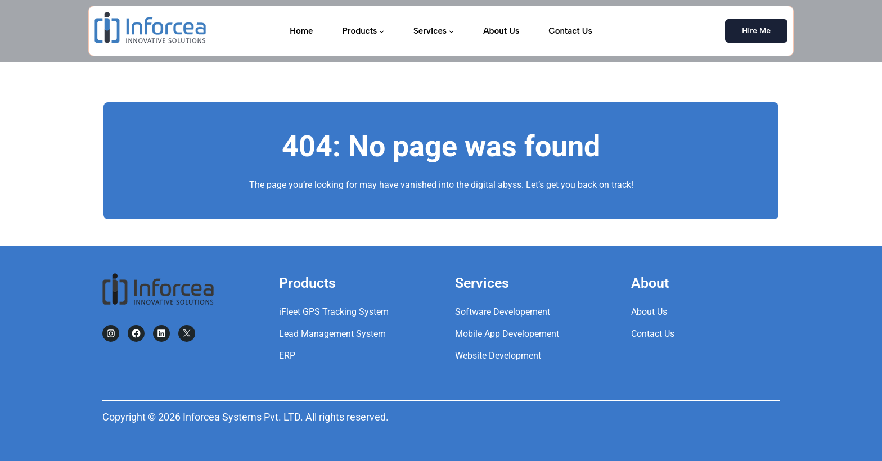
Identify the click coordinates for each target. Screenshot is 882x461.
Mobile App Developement (507, 333)
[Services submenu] (451, 30)
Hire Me (756, 30)
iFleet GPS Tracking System (334, 311)
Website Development (498, 355)
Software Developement (502, 311)
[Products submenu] (381, 30)
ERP (287, 355)
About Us (649, 311)
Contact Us (652, 333)
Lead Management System (332, 333)
